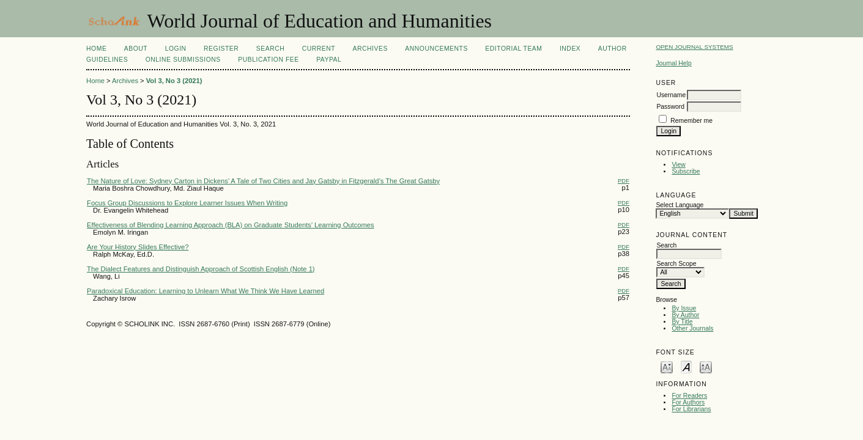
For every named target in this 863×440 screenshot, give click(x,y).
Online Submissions (183, 59)
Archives (370, 48)
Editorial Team (513, 48)
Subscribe (686, 171)
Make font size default (686, 366)
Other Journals (692, 328)
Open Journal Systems (694, 46)
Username (671, 95)
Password (670, 106)
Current (318, 48)
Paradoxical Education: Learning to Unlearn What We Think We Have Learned (205, 291)
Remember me (691, 120)
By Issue (684, 308)
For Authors (688, 402)
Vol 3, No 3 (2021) (174, 80)
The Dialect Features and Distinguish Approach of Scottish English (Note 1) (201, 269)
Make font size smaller (667, 366)
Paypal (328, 59)
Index (570, 48)
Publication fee (268, 59)
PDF (623, 180)
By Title (682, 321)
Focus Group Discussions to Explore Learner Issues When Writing (187, 203)
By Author (685, 315)
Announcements (436, 48)
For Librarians (691, 409)
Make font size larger (706, 366)
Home (96, 48)
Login (176, 48)
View (678, 164)
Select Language (679, 205)
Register (221, 48)
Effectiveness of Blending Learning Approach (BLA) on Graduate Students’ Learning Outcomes (230, 225)
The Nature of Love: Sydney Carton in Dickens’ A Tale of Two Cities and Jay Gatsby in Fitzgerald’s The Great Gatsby (263, 181)
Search (270, 48)
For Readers (689, 395)
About (135, 48)
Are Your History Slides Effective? (137, 247)
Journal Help (673, 63)
